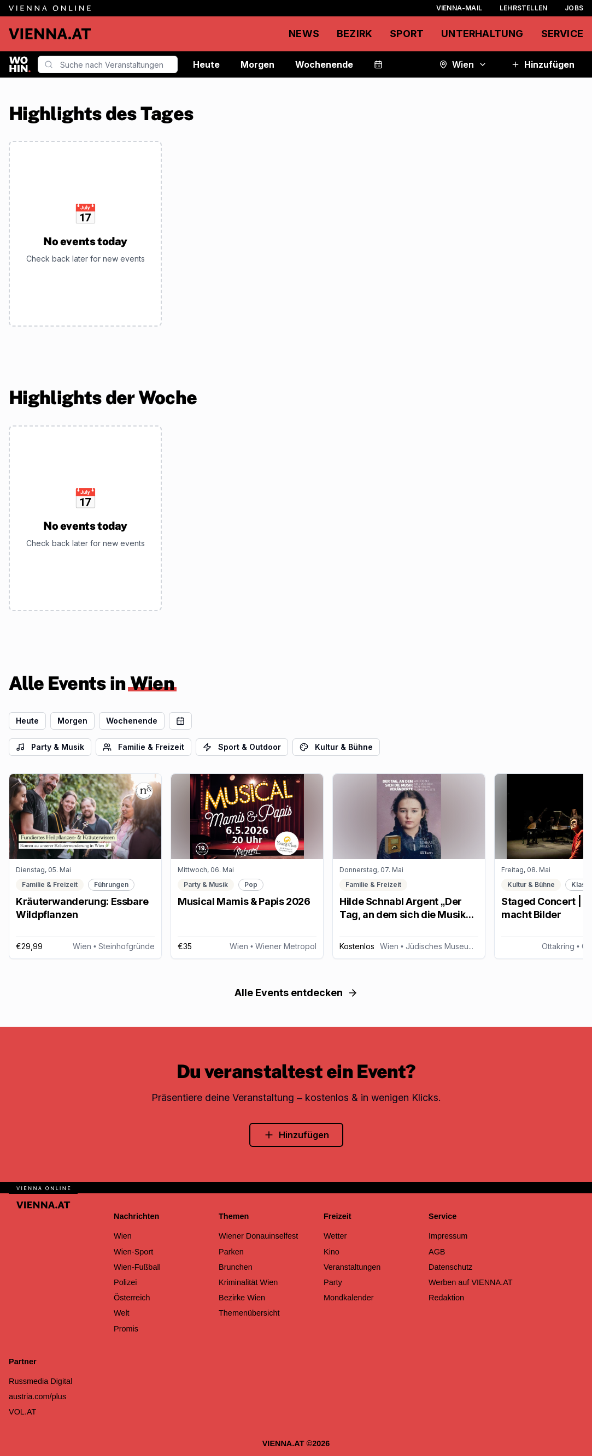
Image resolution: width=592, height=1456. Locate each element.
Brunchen (236, 1267)
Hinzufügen (543, 64)
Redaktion (446, 1297)
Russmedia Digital (40, 1381)
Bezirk (354, 33)
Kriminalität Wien (248, 1282)
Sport (407, 33)
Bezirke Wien (242, 1297)
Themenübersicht (249, 1313)
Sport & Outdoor (242, 746)
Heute (206, 64)
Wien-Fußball (137, 1267)
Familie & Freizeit (143, 746)
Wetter (335, 1236)
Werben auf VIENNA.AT (471, 1282)
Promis (126, 1328)
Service (562, 33)
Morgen (257, 64)
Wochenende (324, 64)
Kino (331, 1251)
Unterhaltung (482, 33)
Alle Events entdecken (296, 992)
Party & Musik (50, 746)
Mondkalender (349, 1297)
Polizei (125, 1282)
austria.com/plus (37, 1396)
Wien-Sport (133, 1251)
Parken (231, 1251)
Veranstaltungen (352, 1267)
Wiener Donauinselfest (258, 1236)
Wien (463, 64)
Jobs (574, 8)
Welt (122, 1313)
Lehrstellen (523, 8)
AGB (437, 1251)
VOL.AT (22, 1411)
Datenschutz (450, 1267)
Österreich (132, 1297)
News (304, 33)
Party (333, 1282)
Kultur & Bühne (336, 746)
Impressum (448, 1236)
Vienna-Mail (459, 8)
